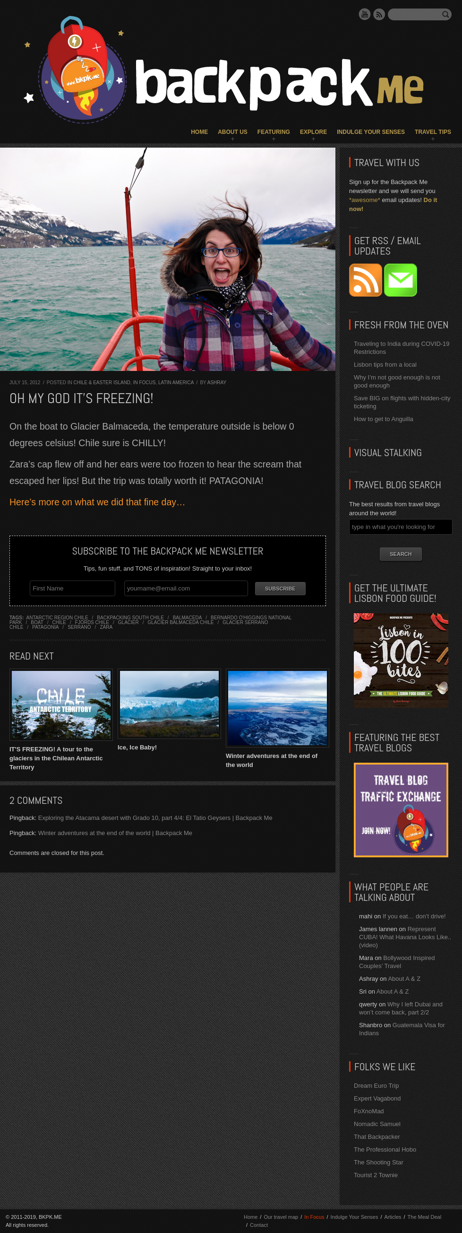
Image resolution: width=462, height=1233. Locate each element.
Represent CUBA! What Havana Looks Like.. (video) (405, 937)
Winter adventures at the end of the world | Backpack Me (115, 833)
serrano (79, 626)
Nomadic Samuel (377, 1123)
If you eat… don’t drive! (414, 916)
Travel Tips (433, 132)
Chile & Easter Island (101, 382)
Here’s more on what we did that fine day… (97, 502)
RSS (379, 14)
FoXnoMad (369, 1111)
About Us (233, 132)
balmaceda (187, 617)
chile (59, 622)
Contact (259, 1225)
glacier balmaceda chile (180, 622)
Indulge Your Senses (371, 132)
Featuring (273, 132)
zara (106, 626)
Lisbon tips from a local (385, 364)
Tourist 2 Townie (376, 1175)
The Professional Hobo (385, 1149)
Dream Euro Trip (376, 1085)
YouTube (365, 14)
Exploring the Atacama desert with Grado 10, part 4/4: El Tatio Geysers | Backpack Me (155, 817)
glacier (128, 622)
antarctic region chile (57, 617)
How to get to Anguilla (383, 419)
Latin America (176, 382)
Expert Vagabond (377, 1098)
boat (37, 622)
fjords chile (92, 622)
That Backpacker (377, 1136)
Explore (313, 132)
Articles (392, 1217)
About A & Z (404, 978)
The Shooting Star (378, 1162)
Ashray (216, 382)
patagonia (45, 626)
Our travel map (281, 1217)
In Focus (144, 382)
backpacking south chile (130, 617)
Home (199, 132)
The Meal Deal (425, 1217)
